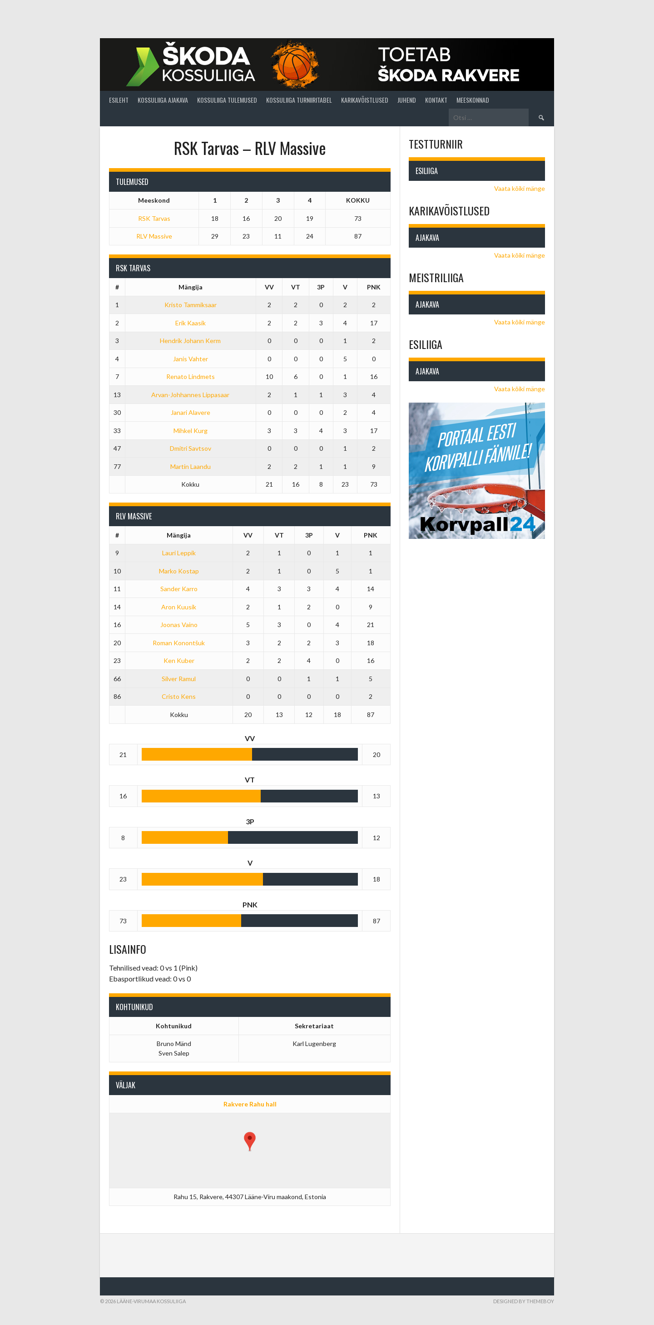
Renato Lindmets (190, 376)
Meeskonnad (472, 100)
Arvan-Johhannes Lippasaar (190, 394)
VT (295, 287)
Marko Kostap (179, 571)
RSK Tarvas (154, 218)
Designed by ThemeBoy (523, 1301)
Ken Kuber (179, 660)
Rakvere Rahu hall (250, 1104)
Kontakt (436, 100)
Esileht (119, 100)
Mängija (190, 287)
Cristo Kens (179, 696)
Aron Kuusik (178, 607)
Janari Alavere (190, 412)
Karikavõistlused (364, 100)
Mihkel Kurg (190, 430)
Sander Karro (179, 589)
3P (321, 287)
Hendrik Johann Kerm (190, 340)
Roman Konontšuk (179, 643)
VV (269, 287)
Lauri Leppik (179, 553)
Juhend (406, 100)
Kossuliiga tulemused (227, 100)
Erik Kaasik (190, 323)
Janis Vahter (190, 359)
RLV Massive (154, 236)
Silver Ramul (179, 678)
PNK (374, 287)
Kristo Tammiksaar (190, 305)
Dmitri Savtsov (190, 448)
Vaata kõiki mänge (519, 188)
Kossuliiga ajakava (163, 100)
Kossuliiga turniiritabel (299, 100)
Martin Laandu (190, 466)
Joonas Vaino (179, 624)
